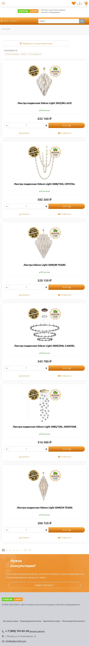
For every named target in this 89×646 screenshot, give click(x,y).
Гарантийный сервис (51, 621)
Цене (23, 54)
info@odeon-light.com (15, 641)
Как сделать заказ (10, 621)
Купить (67, 125)
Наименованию (12, 54)
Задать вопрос (44, 585)
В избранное (64, 133)
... (20, 550)
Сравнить (24, 133)
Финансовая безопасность (73, 621)
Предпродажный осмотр (30, 621)
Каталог (5, 21)
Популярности (35, 54)
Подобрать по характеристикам (36, 43)
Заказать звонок (37, 631)
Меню (13, 21)
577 (25, 550)
